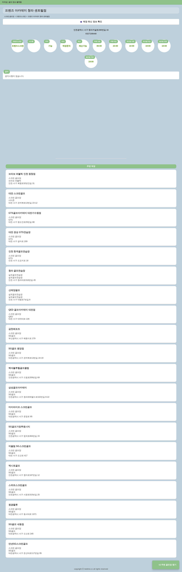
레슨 (79, 41)
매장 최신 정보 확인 (92, 21)
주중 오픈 (97, 41)
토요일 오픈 (130, 41)
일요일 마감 (90, 57)
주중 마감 (113, 41)
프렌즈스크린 (17, 41)
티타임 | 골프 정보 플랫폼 (12, 2)
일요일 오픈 (163, 41)
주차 (46, 41)
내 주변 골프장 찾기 (167, 565)
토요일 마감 (147, 41)
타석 (63, 41)
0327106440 (91, 33)
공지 (6, 72)
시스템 (31, 41)
